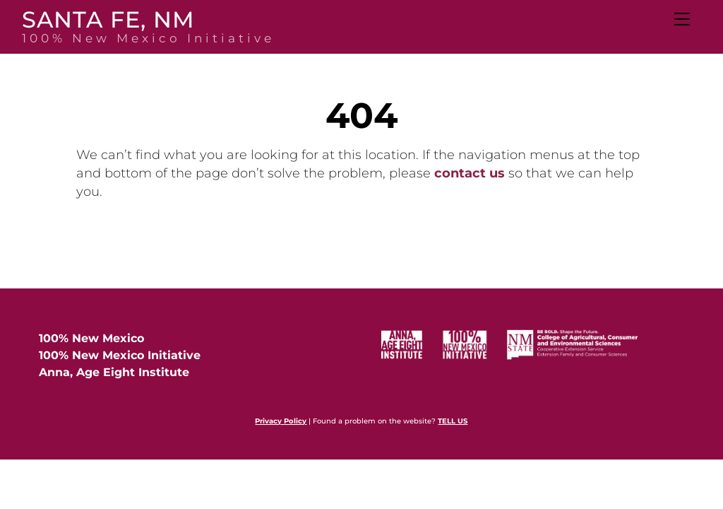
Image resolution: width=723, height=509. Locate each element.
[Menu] (681, 19)
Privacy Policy (280, 421)
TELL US (452, 421)
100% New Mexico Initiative (120, 355)
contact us (469, 173)
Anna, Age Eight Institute (114, 372)
